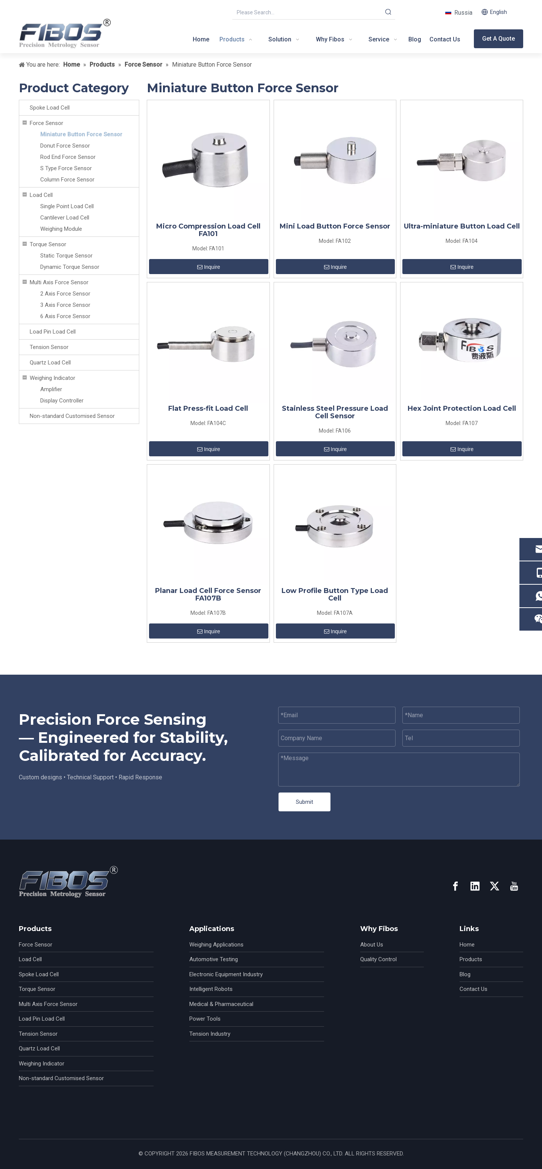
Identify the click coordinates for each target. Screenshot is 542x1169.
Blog (465, 974)
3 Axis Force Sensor (65, 305)
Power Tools (205, 1018)
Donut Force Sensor (65, 145)
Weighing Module (61, 229)
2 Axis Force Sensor (65, 293)
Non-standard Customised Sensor (72, 416)
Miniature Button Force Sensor (81, 134)
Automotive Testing (213, 959)
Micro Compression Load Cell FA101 (208, 230)
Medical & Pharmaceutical (221, 1004)
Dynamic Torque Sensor (69, 267)
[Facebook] (455, 886)
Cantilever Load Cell (64, 217)
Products (471, 959)
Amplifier (51, 389)
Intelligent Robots (211, 989)
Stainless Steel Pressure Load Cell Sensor (335, 412)
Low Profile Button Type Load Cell (335, 594)
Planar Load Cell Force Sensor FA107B (208, 594)
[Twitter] (495, 886)
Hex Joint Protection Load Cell (462, 408)
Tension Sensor (49, 347)
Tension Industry (209, 1033)
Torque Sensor (48, 244)
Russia (461, 12)
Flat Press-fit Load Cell (208, 408)
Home (467, 944)
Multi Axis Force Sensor (59, 282)
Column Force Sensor (67, 179)
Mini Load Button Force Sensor (335, 226)
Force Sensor (46, 123)
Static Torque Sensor (66, 255)
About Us (371, 944)
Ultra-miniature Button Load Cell (462, 226)
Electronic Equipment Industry (226, 974)
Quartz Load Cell (50, 362)
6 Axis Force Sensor (65, 316)
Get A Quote (498, 38)
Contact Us (473, 989)
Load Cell (41, 195)
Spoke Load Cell (50, 107)
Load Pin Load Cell (53, 331)
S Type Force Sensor (66, 168)
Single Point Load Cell (67, 206)
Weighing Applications (216, 944)
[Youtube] (514, 886)
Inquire (208, 267)
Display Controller (62, 400)
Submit (304, 802)
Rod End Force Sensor (68, 157)
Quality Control (378, 959)
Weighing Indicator (52, 378)
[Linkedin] (475, 886)
